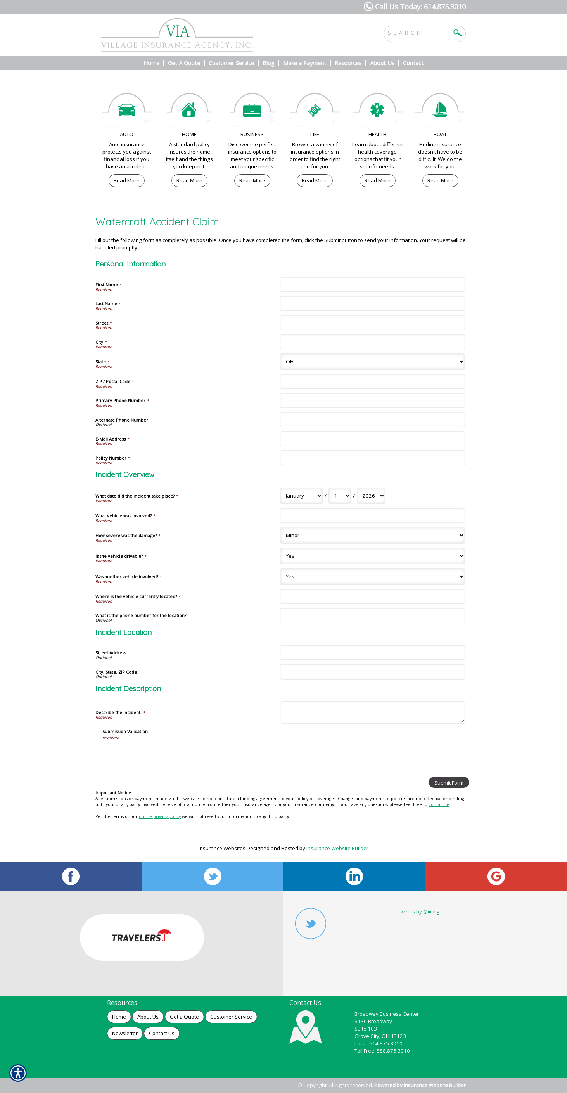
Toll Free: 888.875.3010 (382, 1050)
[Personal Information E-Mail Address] (372, 438)
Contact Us (162, 1033)
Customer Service (231, 1016)
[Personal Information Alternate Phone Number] (372, 419)
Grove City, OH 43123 (380, 1035)
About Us (148, 1016)
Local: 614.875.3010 (378, 1043)
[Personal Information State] (372, 361)
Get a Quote (184, 1016)
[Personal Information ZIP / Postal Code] (372, 381)
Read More (127, 180)
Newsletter (125, 1033)
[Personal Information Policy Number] (372, 457)
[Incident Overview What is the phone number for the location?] (372, 615)
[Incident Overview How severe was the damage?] (372, 535)
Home (119, 1016)
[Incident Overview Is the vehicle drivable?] (372, 556)
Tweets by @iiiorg (418, 911)
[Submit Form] (449, 782)
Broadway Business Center (386, 1013)
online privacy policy (160, 816)
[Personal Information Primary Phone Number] (372, 400)
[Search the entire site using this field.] (419, 32)
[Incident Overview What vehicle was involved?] (372, 515)
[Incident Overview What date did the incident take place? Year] (371, 496)
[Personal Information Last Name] (372, 303)
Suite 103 (365, 1028)
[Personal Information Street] (372, 322)
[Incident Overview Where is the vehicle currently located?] (372, 596)
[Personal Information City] (372, 341)
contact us (439, 804)
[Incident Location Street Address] (372, 652)
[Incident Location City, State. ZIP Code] (372, 671)
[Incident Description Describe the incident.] (372, 712)
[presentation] (161, 755)
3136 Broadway (373, 1021)
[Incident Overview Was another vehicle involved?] (372, 576)
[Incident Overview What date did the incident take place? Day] (339, 496)
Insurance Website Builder (337, 848)
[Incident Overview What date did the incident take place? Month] (301, 496)
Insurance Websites (222, 848)
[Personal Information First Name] (372, 284)
